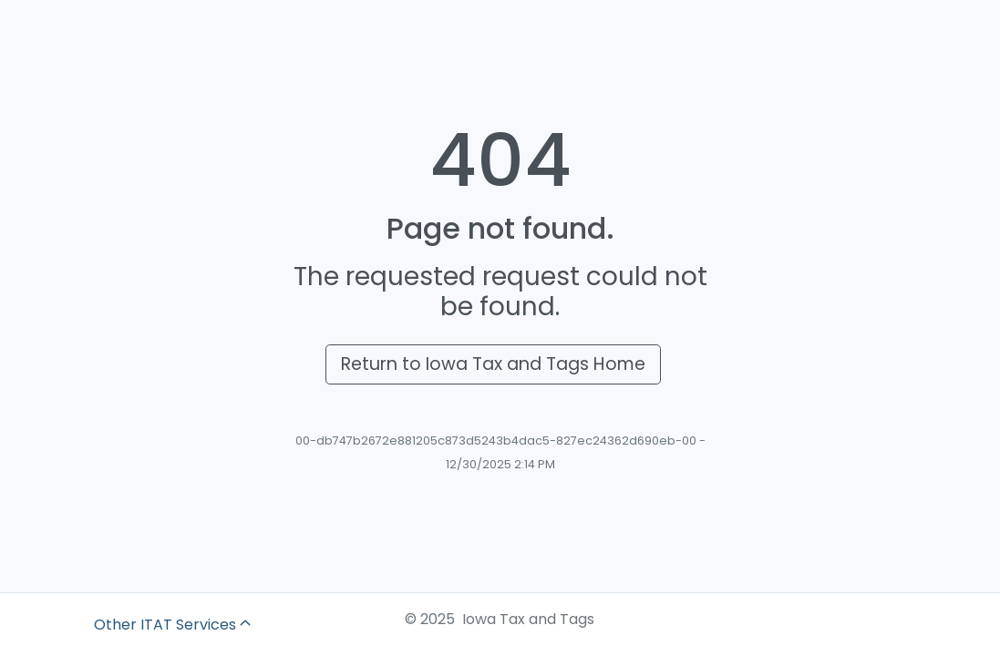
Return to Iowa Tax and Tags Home (493, 364)
